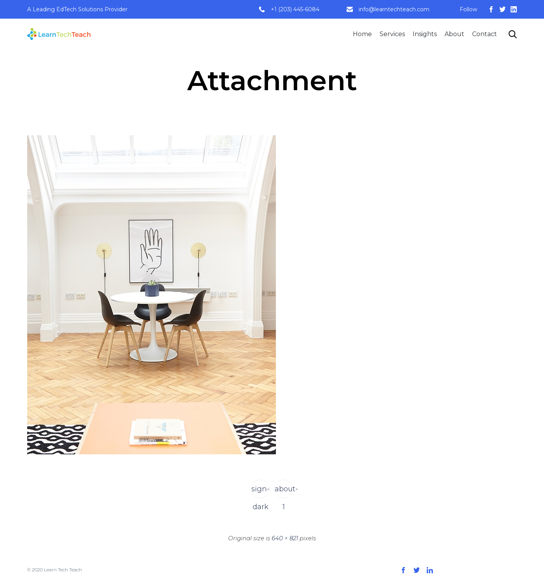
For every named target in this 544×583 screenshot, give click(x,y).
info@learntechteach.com (394, 9)
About (454, 34)
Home (362, 34)
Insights (425, 34)
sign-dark (260, 491)
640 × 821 (285, 538)
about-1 (284, 491)
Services (392, 34)
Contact (484, 34)
